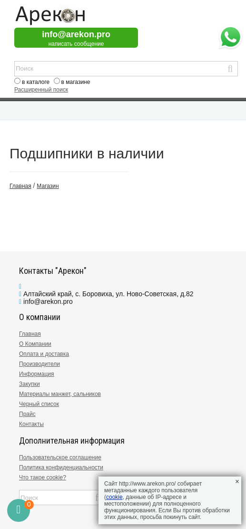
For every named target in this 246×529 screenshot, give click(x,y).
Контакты (31, 424)
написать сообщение (76, 44)
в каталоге (35, 82)
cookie (114, 497)
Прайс (27, 414)
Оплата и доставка (44, 354)
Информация (36, 374)
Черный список (39, 404)
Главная (30, 334)
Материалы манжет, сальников (60, 394)
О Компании (35, 344)
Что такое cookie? (42, 477)
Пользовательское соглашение (60, 457)
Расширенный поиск (41, 89)
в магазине (75, 82)
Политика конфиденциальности (61, 467)
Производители (39, 364)
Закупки (29, 384)
